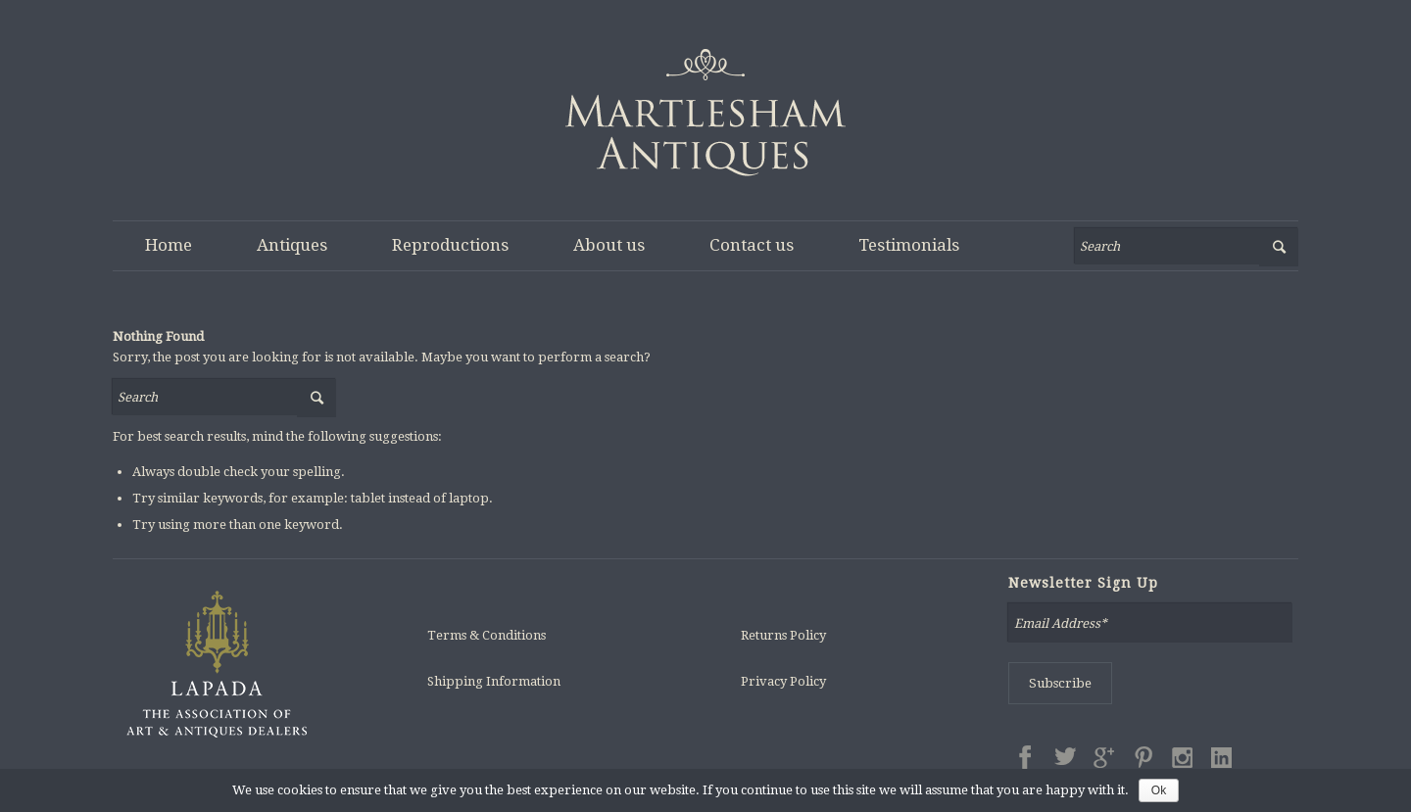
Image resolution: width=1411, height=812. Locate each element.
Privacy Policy (783, 681)
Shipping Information (493, 681)
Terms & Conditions (486, 635)
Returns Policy (783, 635)
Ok (1158, 790)
